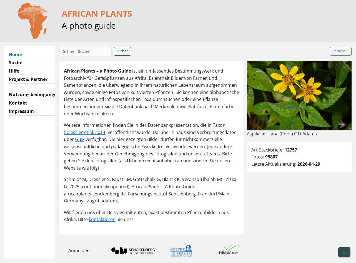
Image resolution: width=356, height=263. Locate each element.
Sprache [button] (339, 51)
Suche (15, 62)
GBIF (79, 139)
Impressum (21, 111)
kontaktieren (102, 219)
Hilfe (14, 71)
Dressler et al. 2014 (85, 132)
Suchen (122, 51)
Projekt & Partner (28, 79)
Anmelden (79, 250)
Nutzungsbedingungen (34, 94)
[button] (344, 252)
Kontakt (18, 103)
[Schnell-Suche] (85, 51)
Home (17, 54)
